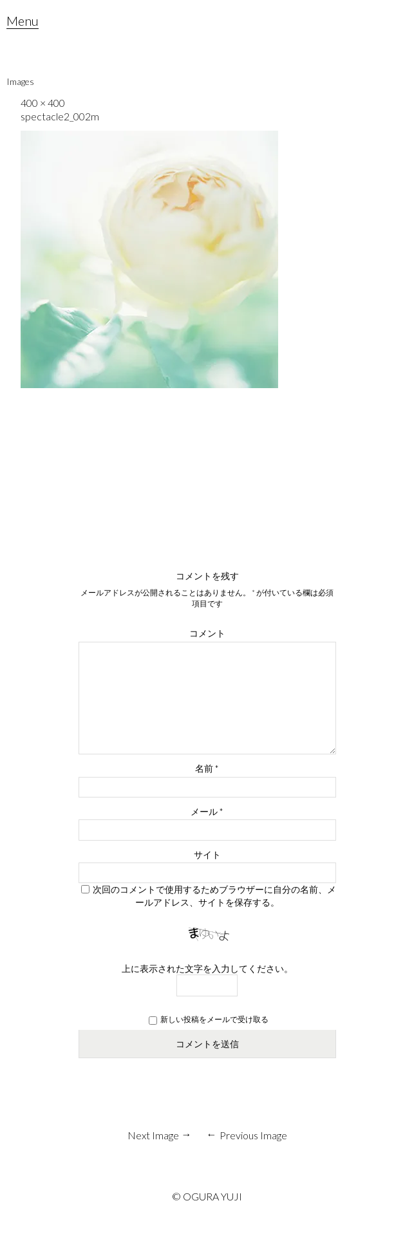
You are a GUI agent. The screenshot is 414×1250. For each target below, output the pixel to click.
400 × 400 (43, 103)
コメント (207, 633)
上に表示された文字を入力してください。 (207, 968)
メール (207, 811)
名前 (207, 768)
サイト (207, 854)
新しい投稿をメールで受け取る (214, 1019)
